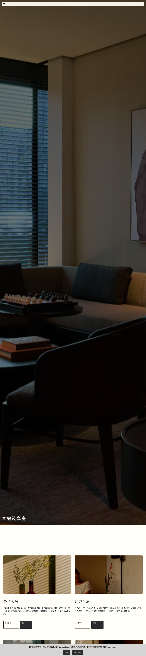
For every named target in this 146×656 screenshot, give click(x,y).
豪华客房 (11, 601)
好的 (66, 653)
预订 (23, 623)
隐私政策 (77, 653)
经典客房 (82, 601)
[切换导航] (4, 4)
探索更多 (8, 623)
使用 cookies (109, 647)
